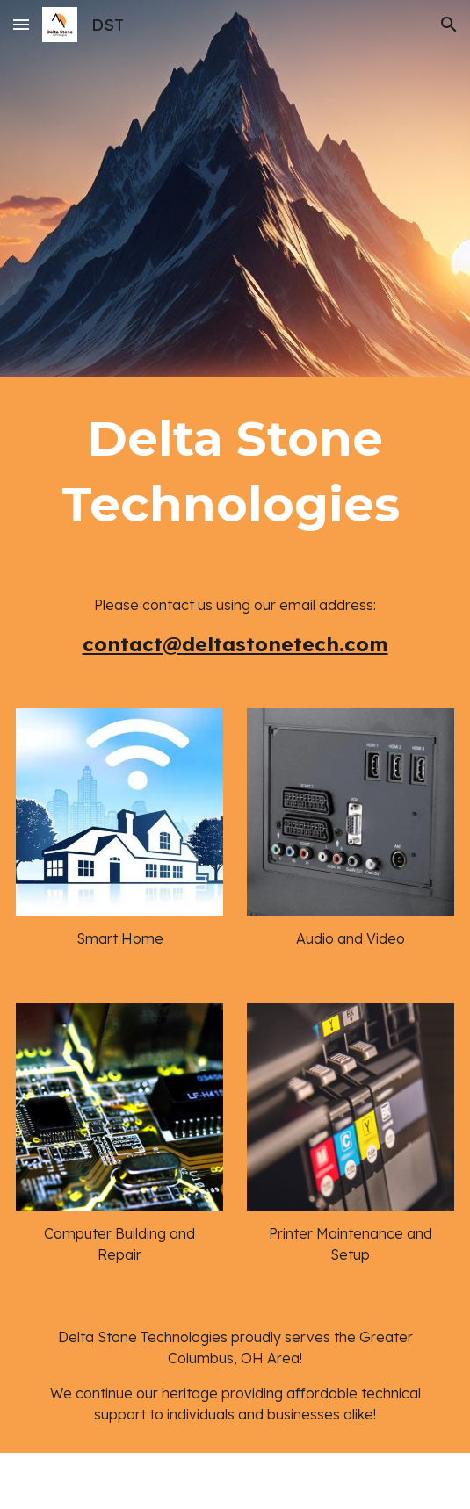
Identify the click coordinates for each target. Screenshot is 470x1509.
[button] (21, 24)
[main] (235, 472)
